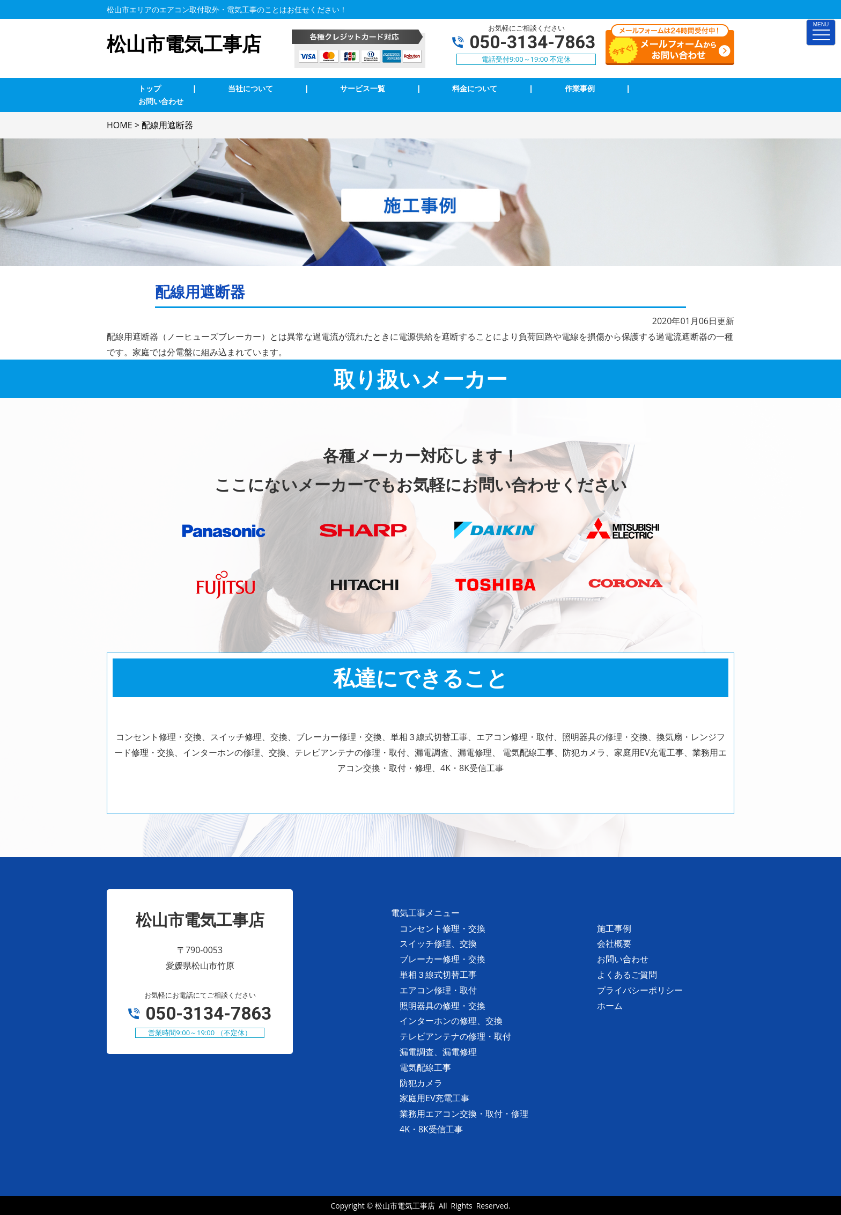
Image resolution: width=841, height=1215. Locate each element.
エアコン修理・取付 (438, 990)
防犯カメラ (421, 1083)
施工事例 (614, 928)
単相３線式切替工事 (438, 974)
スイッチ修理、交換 (438, 943)
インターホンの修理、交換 (451, 1021)
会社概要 (614, 943)
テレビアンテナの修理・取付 (455, 1036)
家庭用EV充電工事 (434, 1098)
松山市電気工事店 (405, 1206)
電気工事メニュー (425, 913)
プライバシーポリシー (640, 990)
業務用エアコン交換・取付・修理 (464, 1113)
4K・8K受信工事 (431, 1129)
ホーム (610, 1006)
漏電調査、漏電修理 (438, 1052)
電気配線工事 (425, 1067)
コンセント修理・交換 (442, 928)
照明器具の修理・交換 (442, 1006)
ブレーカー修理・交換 (442, 959)
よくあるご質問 (627, 974)
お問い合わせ (622, 959)
